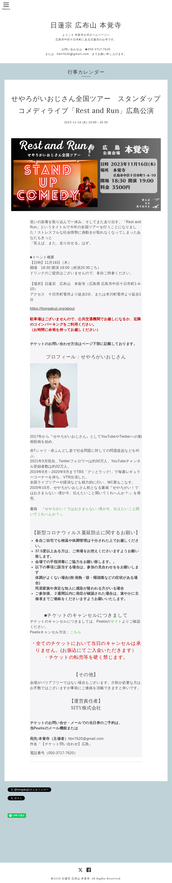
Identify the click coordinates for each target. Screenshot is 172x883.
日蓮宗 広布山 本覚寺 (86, 25)
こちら (75, 632)
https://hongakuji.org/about (52, 308)
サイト (116, 621)
